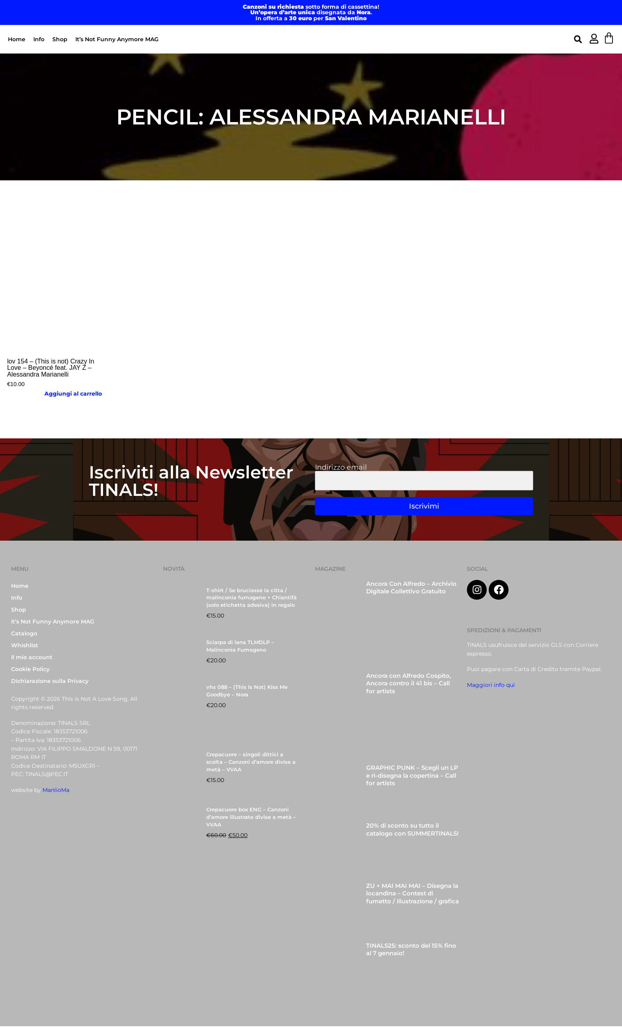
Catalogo (24, 634)
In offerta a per (311, 18)
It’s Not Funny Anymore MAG (117, 39)
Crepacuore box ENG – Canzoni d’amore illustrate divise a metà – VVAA (251, 817)
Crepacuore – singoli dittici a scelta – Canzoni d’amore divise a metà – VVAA (251, 763)
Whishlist (24, 646)
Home (16, 39)
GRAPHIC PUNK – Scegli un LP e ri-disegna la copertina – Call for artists (412, 776)
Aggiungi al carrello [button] (73, 393)
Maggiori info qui (491, 685)
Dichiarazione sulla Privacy (49, 681)
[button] (578, 39)
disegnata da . (311, 12)
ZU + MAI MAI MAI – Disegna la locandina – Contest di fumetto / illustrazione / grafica (412, 894)
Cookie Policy (30, 669)
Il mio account (31, 658)
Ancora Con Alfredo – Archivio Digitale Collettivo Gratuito (411, 588)
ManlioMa (55, 790)
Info (38, 39)
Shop (59, 39)
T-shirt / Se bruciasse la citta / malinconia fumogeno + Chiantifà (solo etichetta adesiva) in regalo (251, 598)
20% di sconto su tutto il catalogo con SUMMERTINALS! (412, 830)
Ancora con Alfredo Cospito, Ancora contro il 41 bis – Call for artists (408, 684)
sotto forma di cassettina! (311, 6)
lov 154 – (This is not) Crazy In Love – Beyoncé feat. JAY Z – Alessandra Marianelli (50, 367)
